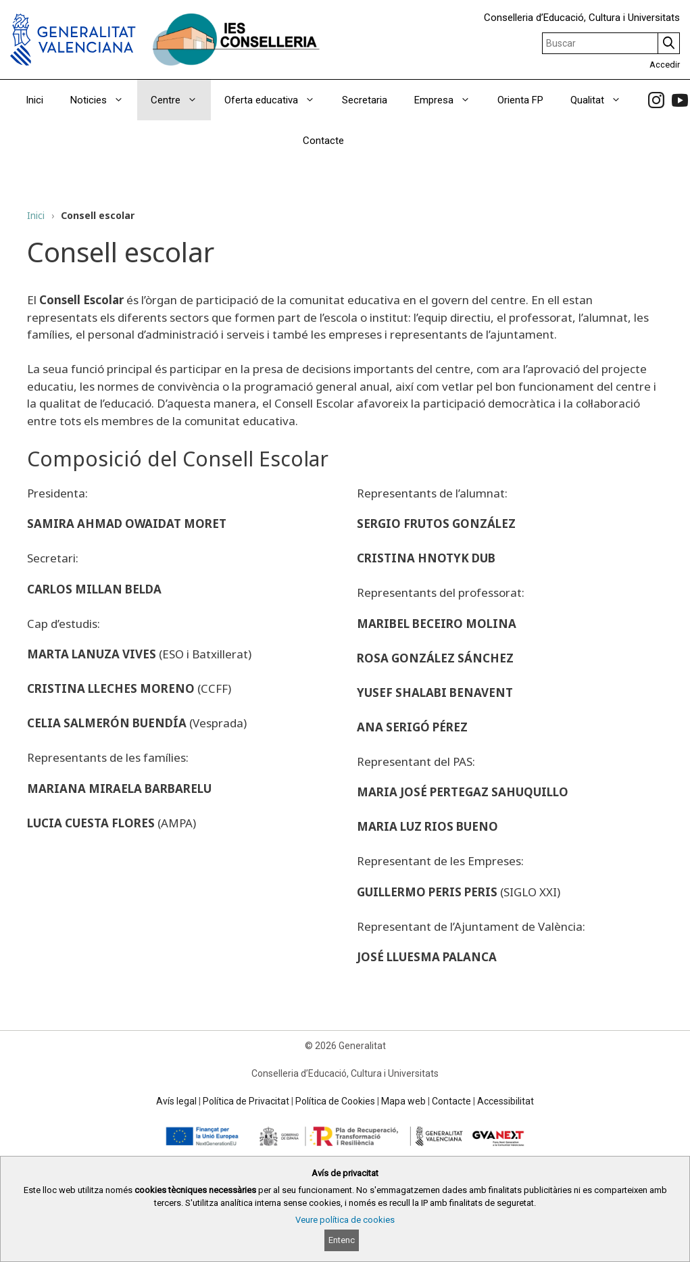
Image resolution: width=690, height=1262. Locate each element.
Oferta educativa (276, 100)
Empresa (449, 100)
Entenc (341, 1240)
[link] (656, 100)
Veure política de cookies (345, 1220)
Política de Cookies (335, 1101)
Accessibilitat (505, 1101)
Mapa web (403, 1101)
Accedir (664, 64)
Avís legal (176, 1101)
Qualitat (602, 100)
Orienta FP (520, 100)
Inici (34, 100)
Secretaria (364, 100)
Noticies (103, 100)
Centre (181, 100)
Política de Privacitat (246, 1101)
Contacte (323, 141)
